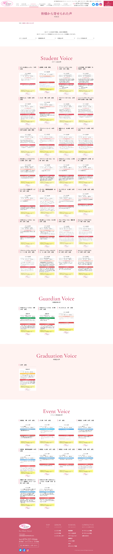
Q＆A (49, 4)
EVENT (66, 4)
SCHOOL (33, 4)
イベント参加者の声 (85, 38)
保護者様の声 (47, 38)
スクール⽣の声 (27, 38)
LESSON (23, 4)
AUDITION (56, 4)
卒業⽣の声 (66, 38)
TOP (17, 4)
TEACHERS (42, 4)
